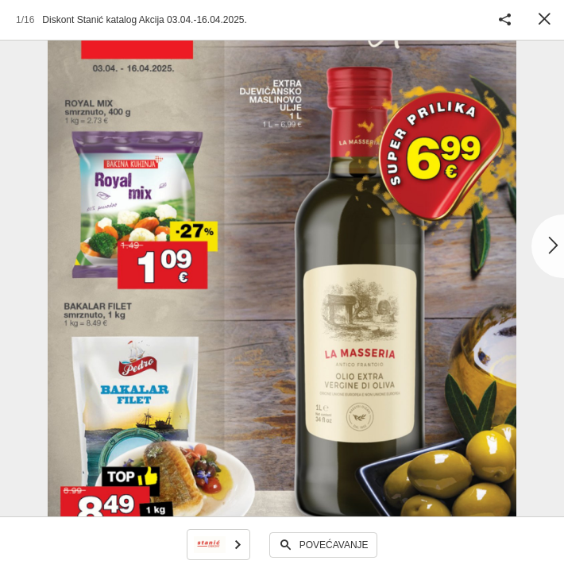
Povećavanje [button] (334, 545)
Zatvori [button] (544, 20)
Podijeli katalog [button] (504, 20)
